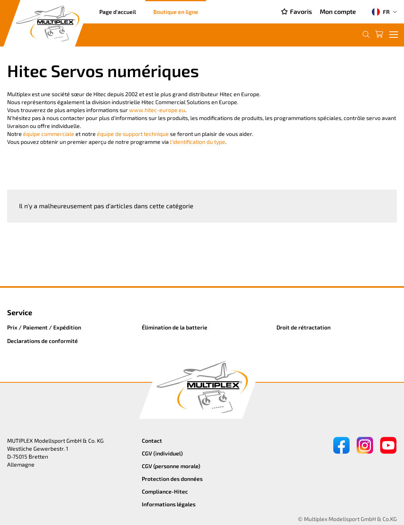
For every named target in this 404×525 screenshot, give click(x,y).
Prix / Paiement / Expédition (44, 327)
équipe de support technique (133, 133)
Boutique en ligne (175, 11)
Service (19, 312)
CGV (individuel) (162, 453)
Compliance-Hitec (165, 491)
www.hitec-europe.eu (157, 110)
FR (381, 12)
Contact (152, 440)
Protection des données (172, 478)
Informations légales (168, 504)
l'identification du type (197, 141)
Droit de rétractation (303, 327)
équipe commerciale (48, 133)
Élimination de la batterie (174, 327)
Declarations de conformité (42, 340)
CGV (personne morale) (171, 466)
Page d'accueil (117, 11)
